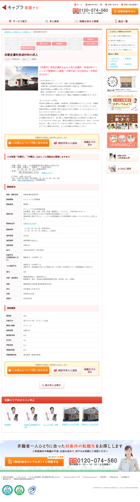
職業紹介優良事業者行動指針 (23, 479)
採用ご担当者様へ (8, 477)
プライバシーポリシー (71, 477)
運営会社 (6, 479)
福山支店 (128, 64)
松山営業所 (114, 66)
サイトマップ (22, 477)
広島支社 (113, 64)
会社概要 (124, 477)
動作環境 (103, 477)
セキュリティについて (90, 477)
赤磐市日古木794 (29, 224)
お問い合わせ (114, 477)
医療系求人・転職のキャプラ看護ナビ (17, 32)
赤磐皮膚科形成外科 (40, 32)
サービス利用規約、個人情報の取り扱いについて (44, 477)
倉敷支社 (128, 58)
